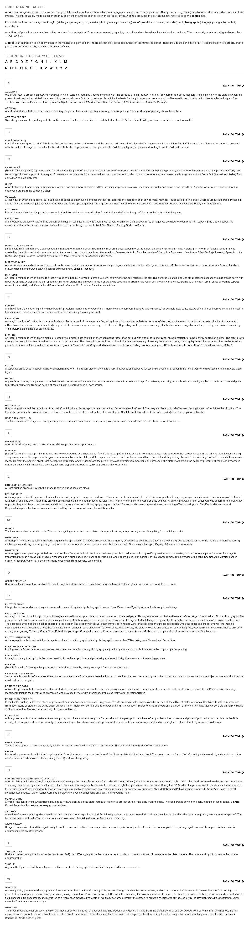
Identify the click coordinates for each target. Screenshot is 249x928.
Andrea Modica (143, 631)
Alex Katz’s (206, 504)
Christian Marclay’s (219, 557)
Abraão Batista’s (224, 914)
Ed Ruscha (105, 631)
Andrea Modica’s (171, 265)
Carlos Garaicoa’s (49, 792)
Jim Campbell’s (140, 252)
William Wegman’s (137, 640)
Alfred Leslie (170, 345)
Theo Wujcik (12, 328)
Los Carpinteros (66, 508)
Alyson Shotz (148, 607)
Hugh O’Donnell (202, 345)
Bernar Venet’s (57, 285)
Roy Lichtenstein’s (207, 898)
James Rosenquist (29, 203)
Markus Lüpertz (230, 281)
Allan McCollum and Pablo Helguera (173, 789)
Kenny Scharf (224, 345)
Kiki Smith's (132, 412)
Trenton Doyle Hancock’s (19, 102)
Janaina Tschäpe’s (144, 544)
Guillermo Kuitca (135, 225)
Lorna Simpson (121, 631)
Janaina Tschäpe (83, 268)
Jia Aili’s (235, 801)
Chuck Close (47, 631)
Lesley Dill (153, 368)
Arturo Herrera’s (90, 818)
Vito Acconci (186, 345)
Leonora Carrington (151, 345)
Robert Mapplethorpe (67, 631)
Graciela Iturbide (89, 631)
